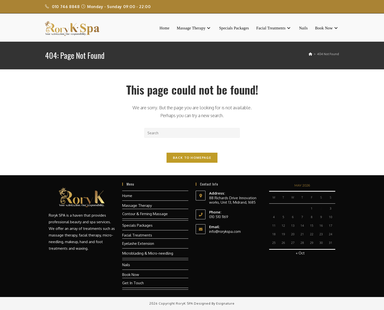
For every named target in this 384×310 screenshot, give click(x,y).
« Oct (300, 253)
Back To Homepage (192, 158)
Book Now (130, 274)
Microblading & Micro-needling (147, 253)
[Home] (310, 54)
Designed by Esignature (214, 303)
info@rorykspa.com (225, 231)
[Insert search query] (192, 133)
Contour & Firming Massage (145, 213)
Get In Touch (133, 283)
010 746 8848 (66, 6)
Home (127, 195)
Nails (126, 264)
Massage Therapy (137, 205)
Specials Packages (137, 225)
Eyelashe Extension (138, 243)
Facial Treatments (137, 235)
